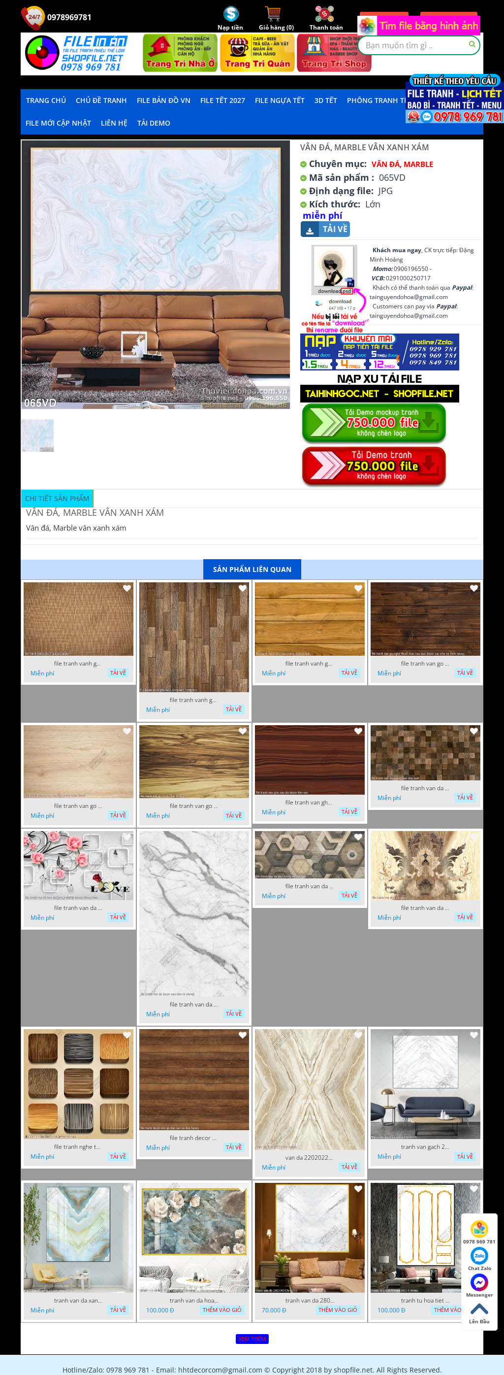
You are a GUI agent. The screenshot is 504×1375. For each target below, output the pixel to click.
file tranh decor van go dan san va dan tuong (194, 1138)
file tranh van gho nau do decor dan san (310, 802)
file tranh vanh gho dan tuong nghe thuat (310, 663)
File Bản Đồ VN (163, 100)
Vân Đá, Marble (402, 164)
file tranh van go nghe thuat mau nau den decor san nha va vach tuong (425, 663)
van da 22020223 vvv (310, 1157)
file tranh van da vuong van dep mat (425, 788)
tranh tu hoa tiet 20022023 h (425, 1300)
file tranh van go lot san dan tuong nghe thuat (78, 806)
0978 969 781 (479, 1232)
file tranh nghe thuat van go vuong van (78, 1146)
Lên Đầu (479, 1312)
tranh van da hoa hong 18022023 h (194, 1300)
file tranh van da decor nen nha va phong (194, 1004)
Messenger (479, 1286)
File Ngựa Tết (280, 100)
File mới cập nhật (58, 123)
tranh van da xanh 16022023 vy (78, 1300)
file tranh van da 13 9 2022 (425, 908)
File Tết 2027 (222, 100)
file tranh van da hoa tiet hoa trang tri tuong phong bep (78, 908)
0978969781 (56, 17)
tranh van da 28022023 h (310, 1300)
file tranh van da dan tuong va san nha (310, 886)
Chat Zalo (479, 1259)
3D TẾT (326, 100)
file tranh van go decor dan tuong (194, 806)
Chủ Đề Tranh (101, 100)
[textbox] (418, 45)
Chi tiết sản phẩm (57, 498)
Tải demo (153, 123)
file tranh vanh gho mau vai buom (78, 663)
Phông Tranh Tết (379, 100)
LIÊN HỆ (114, 123)
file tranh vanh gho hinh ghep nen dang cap (194, 700)
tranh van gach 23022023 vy (425, 1146)
